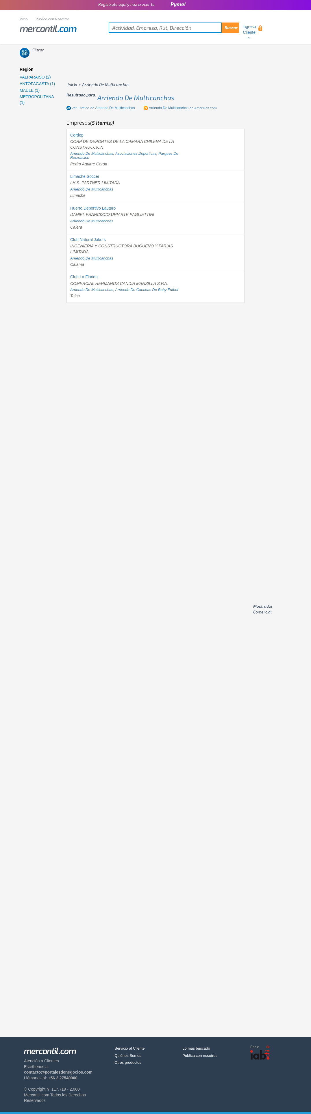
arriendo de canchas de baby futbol (146, 290)
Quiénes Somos (127, 1055)
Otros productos (127, 1062)
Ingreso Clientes (249, 32)
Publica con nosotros (199, 1055)
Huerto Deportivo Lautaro (93, 208)
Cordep (77, 135)
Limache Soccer (84, 176)
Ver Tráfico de (103, 108)
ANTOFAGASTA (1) (37, 83)
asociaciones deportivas (135, 153)
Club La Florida (84, 277)
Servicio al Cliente (129, 1048)
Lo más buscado (196, 1048)
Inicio (23, 19)
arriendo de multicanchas (136, 98)
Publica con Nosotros (53, 19)
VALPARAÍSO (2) (35, 77)
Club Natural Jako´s (88, 239)
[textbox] (174, 28)
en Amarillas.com (183, 108)
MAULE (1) (30, 90)
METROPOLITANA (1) (37, 99)
